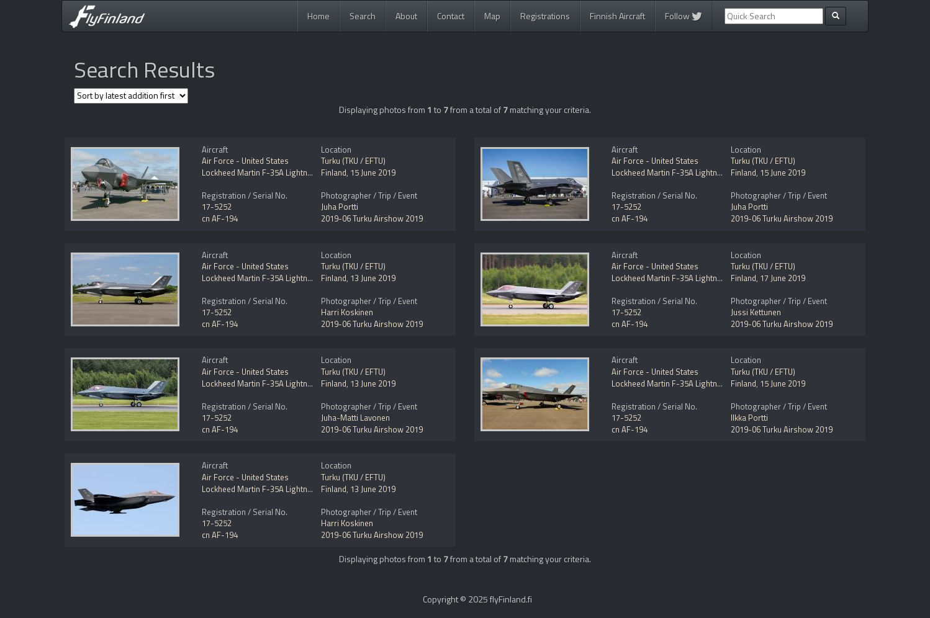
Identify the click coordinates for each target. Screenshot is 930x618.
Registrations (545, 15)
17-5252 (217, 206)
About (406, 15)
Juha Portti (339, 206)
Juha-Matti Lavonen (355, 417)
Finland (333, 172)
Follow (683, 15)
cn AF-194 (220, 218)
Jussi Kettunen (756, 312)
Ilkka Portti (749, 417)
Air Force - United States (245, 160)
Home (318, 15)
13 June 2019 (372, 278)
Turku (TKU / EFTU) (353, 160)
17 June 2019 (782, 278)
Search (363, 15)
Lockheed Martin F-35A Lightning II (263, 172)
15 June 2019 (372, 172)
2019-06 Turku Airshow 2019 (372, 218)
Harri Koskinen (347, 312)
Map (492, 15)
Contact (450, 15)
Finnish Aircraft (617, 15)
